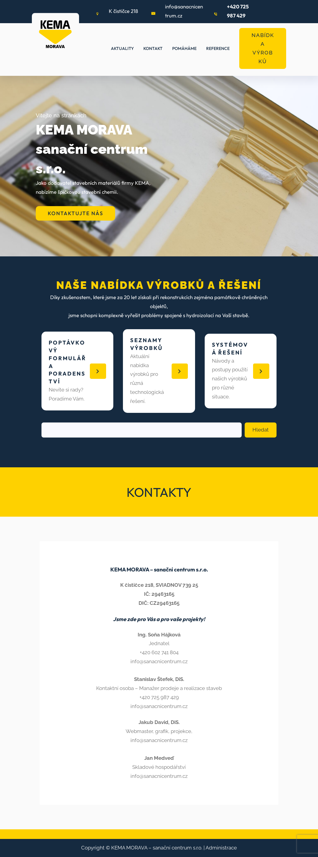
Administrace (221, 848)
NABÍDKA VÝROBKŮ (263, 48)
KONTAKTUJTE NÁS (75, 213)
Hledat (260, 430)
